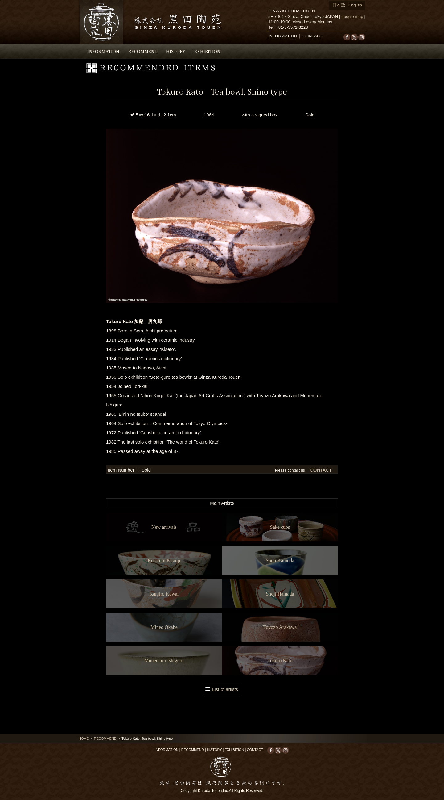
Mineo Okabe (164, 627)
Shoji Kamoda (280, 560)
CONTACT (312, 36)
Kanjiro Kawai (164, 593)
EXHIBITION (207, 51)
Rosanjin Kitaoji (164, 560)
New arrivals (164, 527)
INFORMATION (103, 51)
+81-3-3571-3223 (292, 27)
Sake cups (280, 527)
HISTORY (175, 51)
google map (352, 16)
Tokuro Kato (279, 660)
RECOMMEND (143, 51)
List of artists (225, 689)
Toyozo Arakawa (280, 627)
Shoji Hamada (280, 593)
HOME (84, 738)
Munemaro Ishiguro (164, 660)
